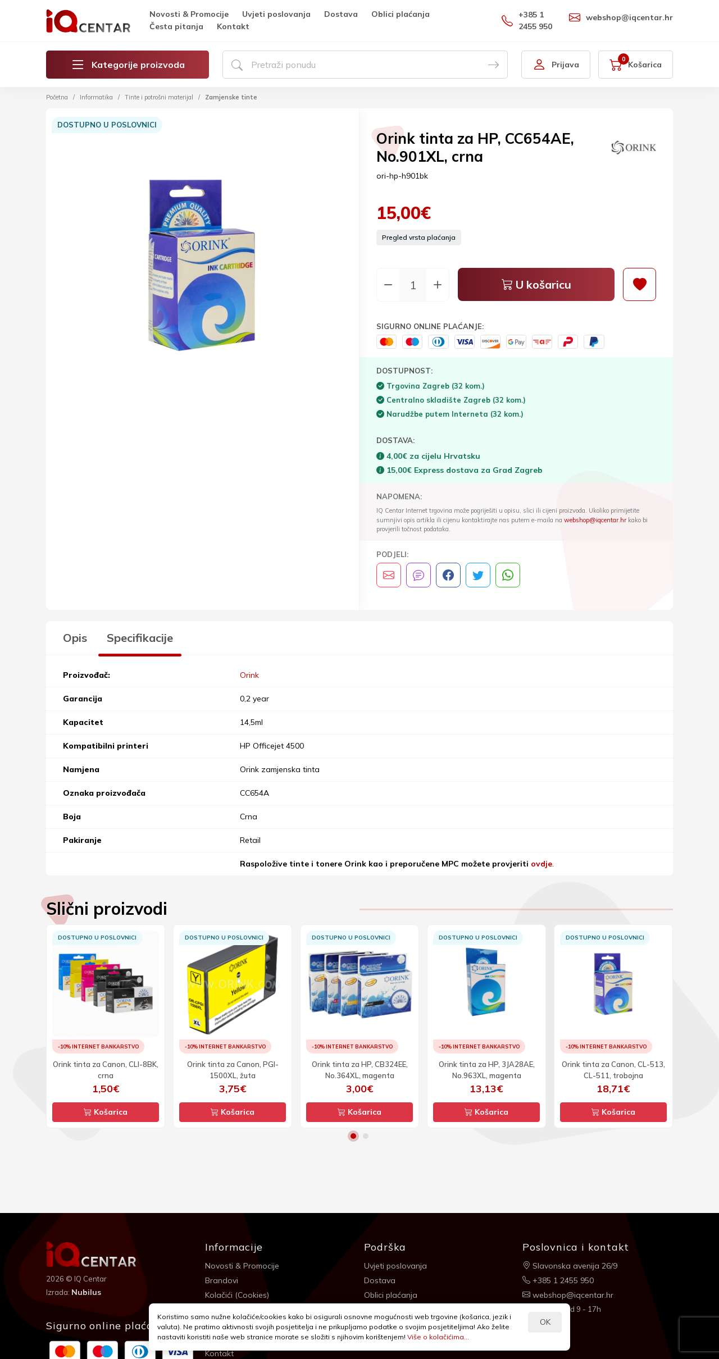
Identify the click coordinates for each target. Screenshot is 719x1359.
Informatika (96, 97)
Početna (57, 97)
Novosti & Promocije (189, 14)
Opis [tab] (75, 638)
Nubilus (86, 1292)
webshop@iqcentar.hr (621, 17)
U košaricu (536, 284)
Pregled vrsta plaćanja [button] (419, 237)
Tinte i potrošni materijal (159, 97)
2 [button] (365, 1136)
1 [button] (353, 1136)
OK (545, 1322)
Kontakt (233, 26)
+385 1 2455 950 (527, 20)
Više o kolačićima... (438, 1337)
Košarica (106, 1112)
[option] (202, 266)
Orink (249, 675)
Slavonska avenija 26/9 (569, 1266)
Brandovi (221, 1280)
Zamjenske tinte (231, 97)
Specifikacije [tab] (140, 638)
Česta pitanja (176, 26)
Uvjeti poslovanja (276, 14)
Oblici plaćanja (400, 14)
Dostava (341, 14)
